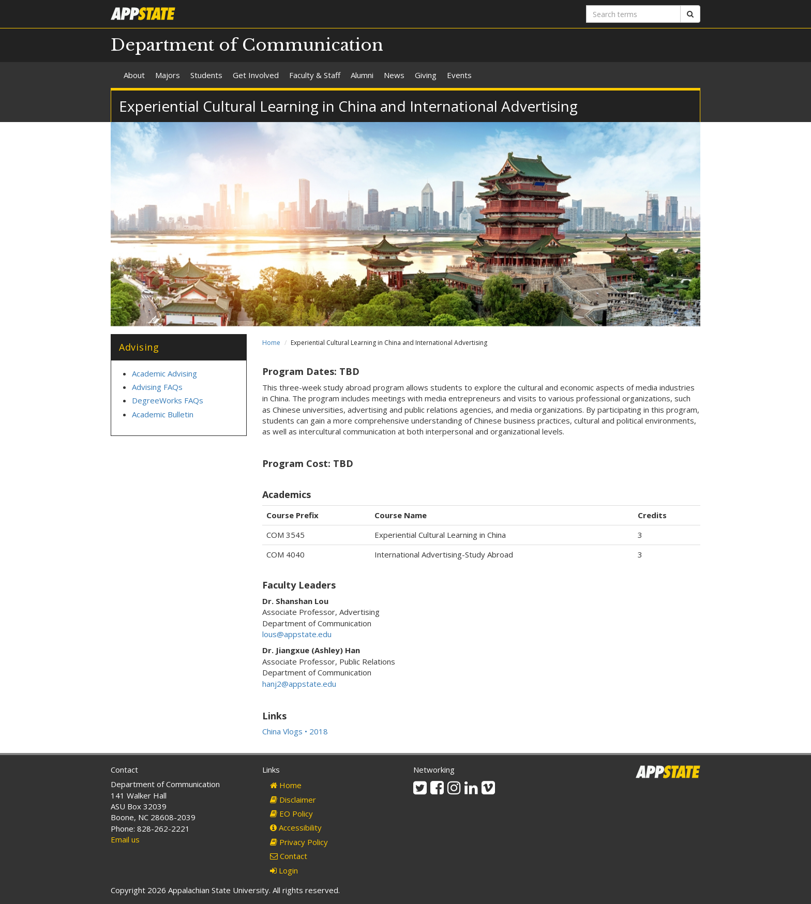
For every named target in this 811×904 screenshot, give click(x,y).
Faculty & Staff (314, 75)
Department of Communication (247, 45)
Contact (288, 856)
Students (206, 75)
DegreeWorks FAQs (167, 400)
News (394, 75)
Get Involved (256, 75)
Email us (125, 839)
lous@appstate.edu (297, 634)
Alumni (362, 75)
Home (271, 342)
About (134, 75)
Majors (167, 75)
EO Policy (291, 813)
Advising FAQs (157, 387)
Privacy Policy (299, 842)
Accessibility (296, 827)
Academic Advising (164, 373)
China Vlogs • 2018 (295, 731)
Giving (426, 75)
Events (459, 75)
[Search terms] (633, 14)
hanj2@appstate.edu (299, 684)
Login (284, 870)
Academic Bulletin (162, 414)
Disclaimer (293, 799)
